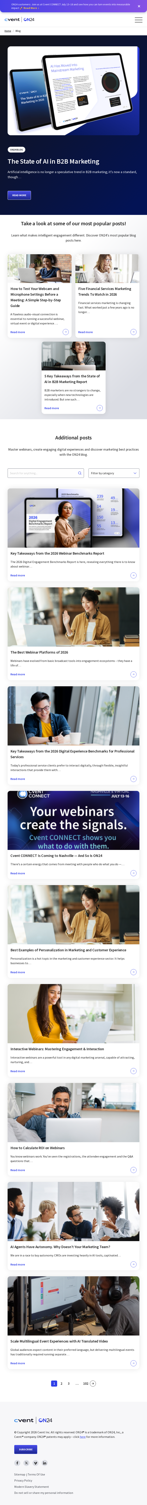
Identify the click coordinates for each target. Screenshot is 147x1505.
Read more (19, 195)
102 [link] (86, 1384)
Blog (18, 31)
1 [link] (55, 1384)
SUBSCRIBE (25, 1449)
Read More (30, 8)
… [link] (77, 1383)
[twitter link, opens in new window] (26, 1463)
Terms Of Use (36, 1474)
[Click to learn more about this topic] (40, 296)
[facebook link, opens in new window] (17, 1463)
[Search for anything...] (46, 473)
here (83, 1437)
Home (8, 31)
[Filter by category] (114, 473)
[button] (139, 6)
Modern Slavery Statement (31, 1487)
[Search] (80, 473)
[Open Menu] (138, 20)
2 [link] (63, 1384)
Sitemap (19, 1474)
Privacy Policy (23, 1480)
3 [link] (70, 1384)
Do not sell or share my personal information (43, 1493)
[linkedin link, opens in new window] (45, 1463)
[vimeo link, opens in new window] (35, 1463)
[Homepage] (19, 19)
